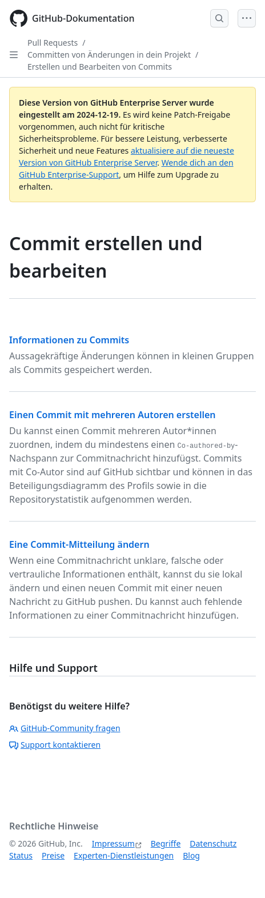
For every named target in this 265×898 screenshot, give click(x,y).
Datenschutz (213, 843)
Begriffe (166, 843)
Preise (53, 855)
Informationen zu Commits (69, 340)
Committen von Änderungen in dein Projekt (109, 54)
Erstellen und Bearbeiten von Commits (99, 66)
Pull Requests (52, 42)
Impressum (113, 843)
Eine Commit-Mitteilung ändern (79, 544)
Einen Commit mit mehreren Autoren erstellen (112, 414)
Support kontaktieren (55, 744)
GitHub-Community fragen (65, 728)
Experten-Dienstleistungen (124, 855)
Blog (191, 855)
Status (21, 855)
